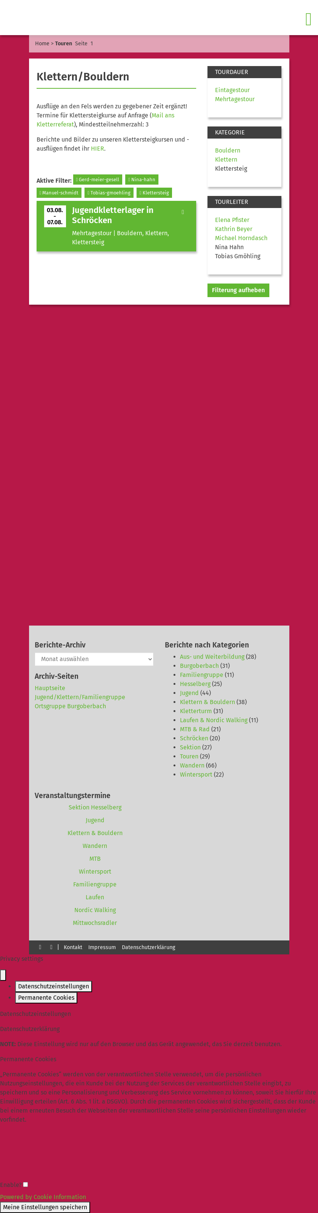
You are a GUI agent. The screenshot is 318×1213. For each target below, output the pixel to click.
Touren (189, 756)
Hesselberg (195, 683)
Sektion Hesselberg (95, 807)
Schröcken (194, 738)
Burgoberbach (199, 665)
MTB (95, 858)
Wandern (192, 765)
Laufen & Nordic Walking (213, 720)
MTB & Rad (195, 729)
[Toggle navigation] (309, 19)
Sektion (190, 747)
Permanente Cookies (46, 997)
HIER (97, 148)
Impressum (102, 947)
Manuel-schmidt (59, 193)
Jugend (189, 693)
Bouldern (227, 150)
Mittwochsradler (95, 922)
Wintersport (196, 774)
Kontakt (73, 947)
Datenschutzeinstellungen (53, 986)
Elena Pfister (232, 219)
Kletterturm (196, 711)
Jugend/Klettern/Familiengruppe (80, 697)
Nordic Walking (95, 910)
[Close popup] (3, 975)
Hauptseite (50, 688)
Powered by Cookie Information (43, 1197)
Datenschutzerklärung (148, 947)
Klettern (226, 159)
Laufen (95, 897)
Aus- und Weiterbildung (212, 656)
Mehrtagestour (235, 99)
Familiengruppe (201, 674)
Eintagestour (232, 90)
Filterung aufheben (238, 290)
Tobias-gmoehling (109, 193)
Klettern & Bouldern (207, 702)
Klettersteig (154, 193)
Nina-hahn (141, 179)
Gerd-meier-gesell (98, 179)
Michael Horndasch (241, 238)
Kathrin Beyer (233, 229)
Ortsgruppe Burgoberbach (70, 706)
